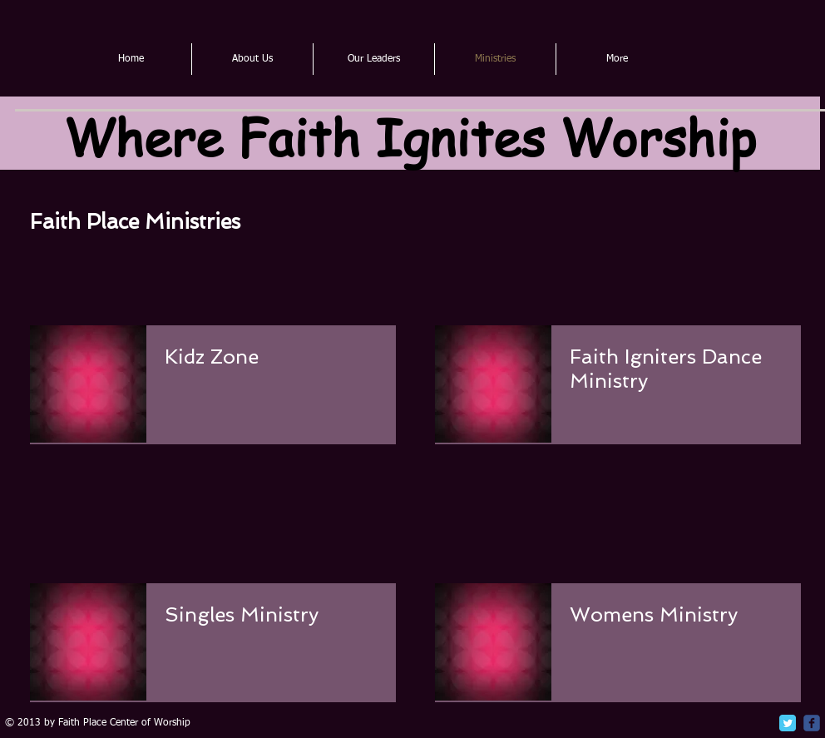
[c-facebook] (811, 723)
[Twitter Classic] (787, 723)
